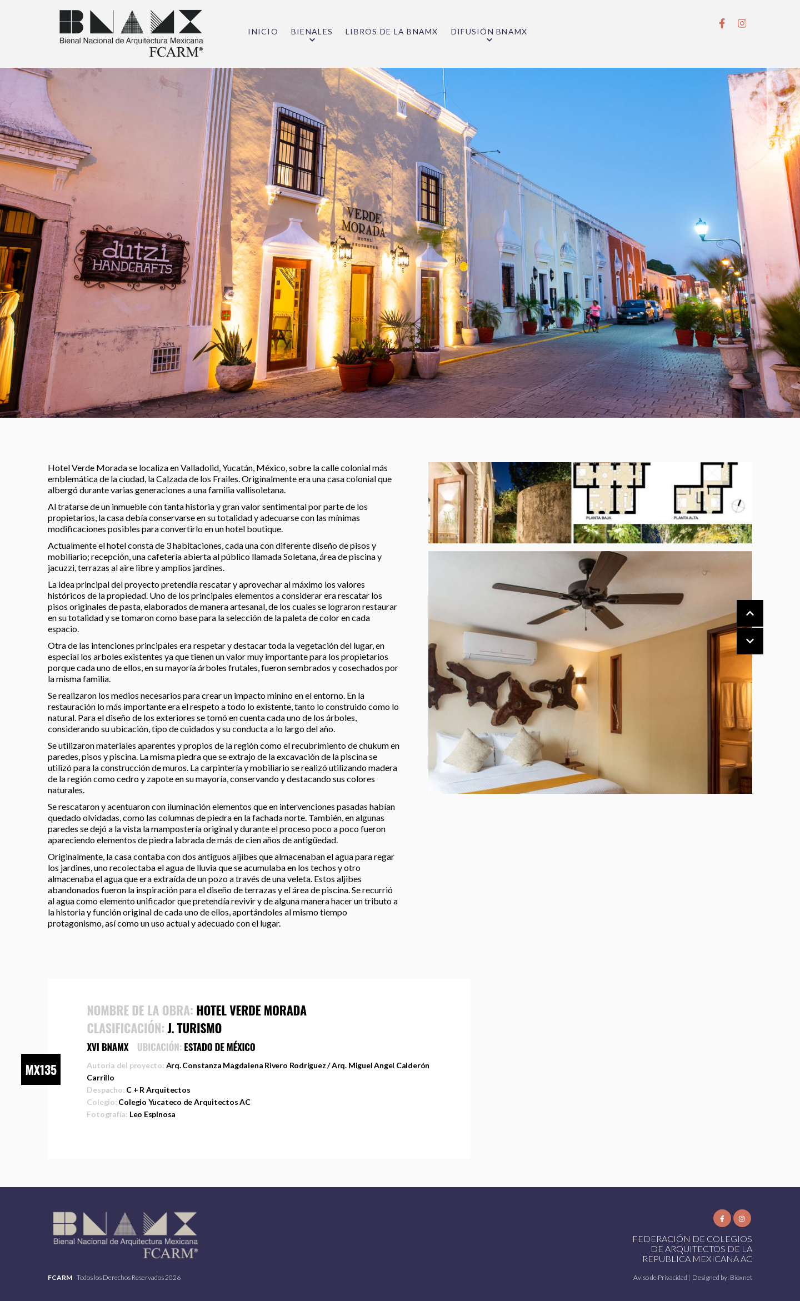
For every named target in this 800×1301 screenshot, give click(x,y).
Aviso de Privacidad (660, 1277)
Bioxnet (741, 1277)
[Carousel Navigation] (739, 627)
